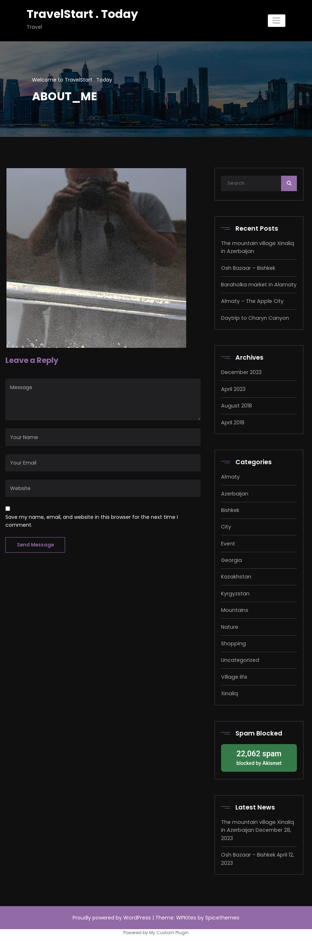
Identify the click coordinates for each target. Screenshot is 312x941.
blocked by (259, 754)
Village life (233, 674)
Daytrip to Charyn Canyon (254, 317)
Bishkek (230, 508)
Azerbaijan (234, 492)
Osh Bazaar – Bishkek (247, 267)
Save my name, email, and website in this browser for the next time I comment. (91, 520)
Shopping (232, 641)
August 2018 (236, 405)
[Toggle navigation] (276, 20)
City (226, 525)
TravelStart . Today (81, 14)
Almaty (230, 475)
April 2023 (233, 388)
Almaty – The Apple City (251, 300)
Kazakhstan (235, 575)
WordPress (138, 914)
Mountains (234, 608)
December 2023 (241, 371)
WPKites (186, 914)
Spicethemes (221, 914)
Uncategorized (239, 658)
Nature (229, 624)
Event (228, 542)
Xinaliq (229, 691)
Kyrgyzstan (234, 591)
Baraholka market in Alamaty (257, 284)
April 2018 (232, 421)
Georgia (231, 558)
